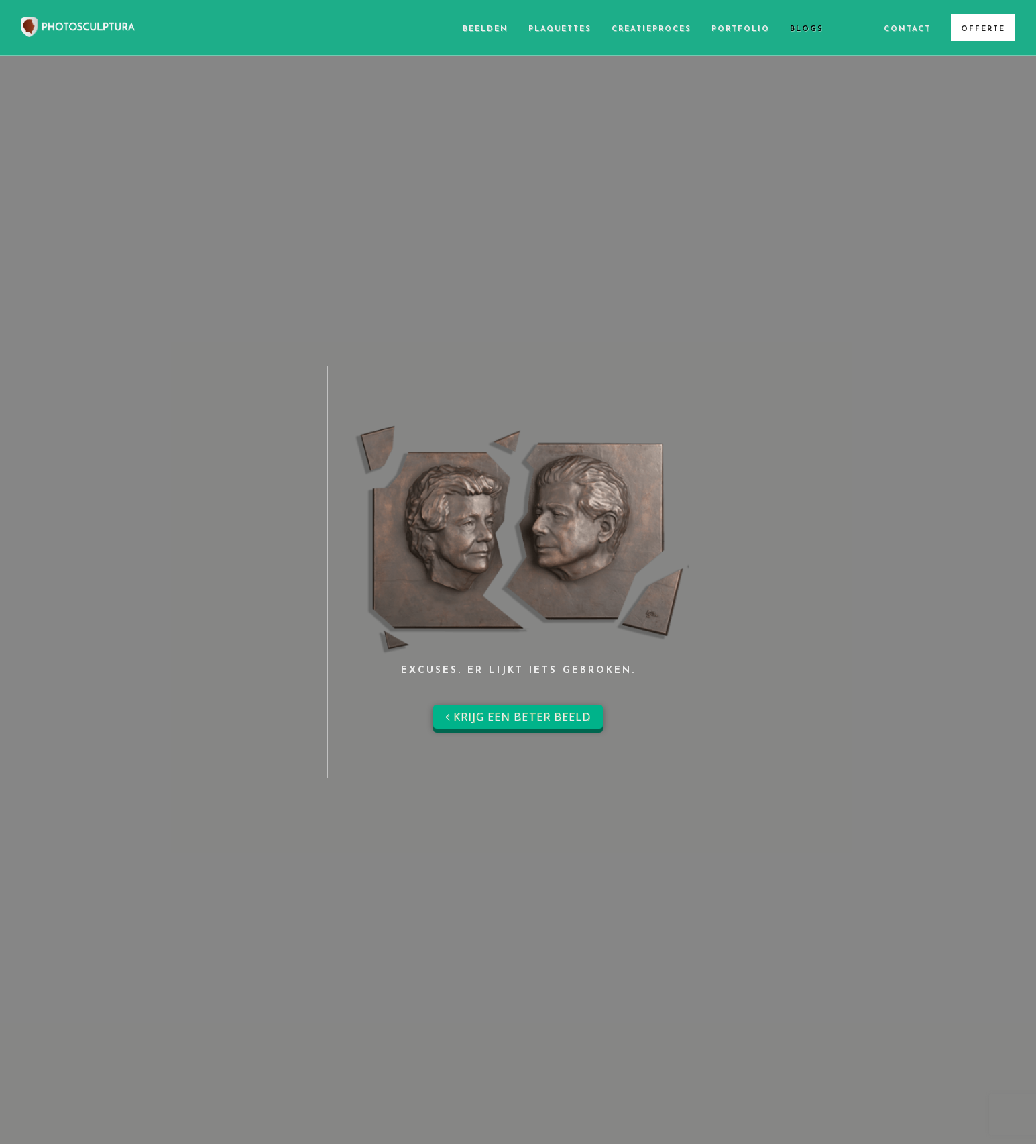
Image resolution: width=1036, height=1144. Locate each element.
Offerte (983, 29)
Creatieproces (651, 29)
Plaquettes (559, 29)
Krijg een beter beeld (518, 716)
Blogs (806, 29)
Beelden (485, 29)
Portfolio (740, 29)
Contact (907, 29)
